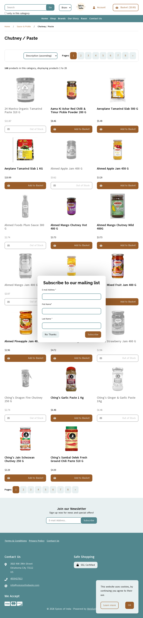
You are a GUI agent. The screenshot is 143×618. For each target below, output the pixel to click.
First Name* (47, 304)
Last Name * (47, 319)
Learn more (109, 605)
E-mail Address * (49, 289)
